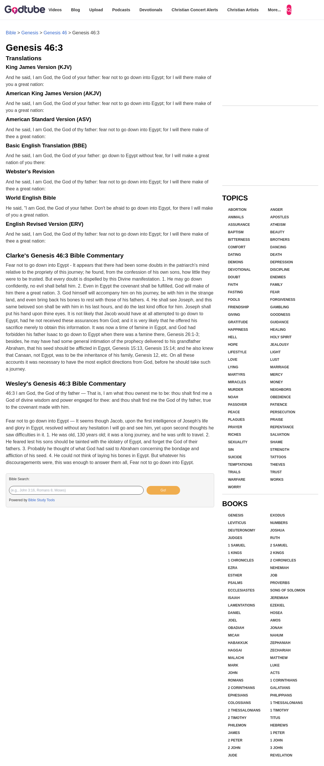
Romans (235, 680)
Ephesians (238, 695)
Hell (232, 337)
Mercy (276, 375)
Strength (279, 450)
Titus (275, 718)
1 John (276, 740)
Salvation (280, 435)
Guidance (279, 322)
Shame (276, 442)
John (233, 673)
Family (276, 285)
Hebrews (279, 725)
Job (273, 575)
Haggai (235, 650)
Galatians (280, 688)
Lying (233, 367)
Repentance (282, 427)
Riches (234, 435)
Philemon (237, 725)
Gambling (279, 307)
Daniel (234, 613)
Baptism (236, 232)
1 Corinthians (283, 680)
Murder (235, 390)
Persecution (282, 412)
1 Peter (277, 733)
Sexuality (237, 442)
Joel (232, 620)
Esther (235, 575)
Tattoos (278, 457)
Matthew (279, 658)
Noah (233, 397)
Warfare (236, 480)
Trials (234, 472)
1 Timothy (279, 710)
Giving (234, 315)
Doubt (234, 277)
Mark (233, 665)
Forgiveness (282, 300)
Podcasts (121, 9)
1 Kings (235, 553)
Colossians (239, 703)
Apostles (279, 217)
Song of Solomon (287, 590)
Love (233, 360)
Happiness (238, 330)
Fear (275, 292)
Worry (234, 487)
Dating (234, 255)
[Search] (289, 10)
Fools (234, 300)
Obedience (280, 397)
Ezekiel (277, 605)
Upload (96, 9)
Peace (234, 412)
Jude (232, 755)
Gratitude (238, 322)
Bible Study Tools (41, 500)
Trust (276, 472)
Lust (274, 360)
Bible (11, 32)
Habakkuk (238, 643)
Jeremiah (279, 598)
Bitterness (239, 240)
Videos (55, 9)
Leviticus (237, 523)
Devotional (239, 270)
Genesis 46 (55, 32)
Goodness (280, 315)
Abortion (237, 210)
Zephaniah (280, 643)
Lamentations (241, 605)
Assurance (239, 225)
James (234, 733)
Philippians (281, 695)
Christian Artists (242, 9)
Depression (281, 262)
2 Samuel (279, 545)
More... (274, 9)
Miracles (237, 382)
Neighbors (280, 390)
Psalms (235, 583)
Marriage (279, 367)
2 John (234, 748)
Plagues (236, 420)
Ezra (233, 568)
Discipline (280, 270)
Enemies (278, 277)
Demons (235, 262)
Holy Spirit (281, 337)
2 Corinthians (241, 688)
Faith (233, 285)
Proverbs (280, 583)
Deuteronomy (242, 530)
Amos (275, 620)
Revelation (281, 755)
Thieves (277, 465)
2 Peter (235, 740)
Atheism (278, 225)
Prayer (235, 427)
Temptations (240, 465)
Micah (233, 635)
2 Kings (277, 553)
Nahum (276, 635)
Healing (278, 330)
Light (275, 352)
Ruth (275, 538)
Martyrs (236, 375)
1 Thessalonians (286, 703)
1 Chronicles (241, 560)
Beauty (277, 232)
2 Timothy (237, 718)
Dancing (278, 247)
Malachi (236, 658)
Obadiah (236, 628)
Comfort (237, 247)
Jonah (276, 628)
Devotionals (150, 9)
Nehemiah (279, 568)
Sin (231, 450)
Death (276, 255)
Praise (276, 420)
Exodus (277, 515)
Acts (275, 673)
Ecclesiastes (241, 590)
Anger (276, 210)
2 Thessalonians (244, 710)
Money (276, 382)
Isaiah (234, 598)
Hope (233, 345)
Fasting (235, 292)
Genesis (29, 32)
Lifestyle (237, 352)
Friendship (238, 307)
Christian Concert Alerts (195, 9)
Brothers (280, 240)
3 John (276, 748)
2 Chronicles (283, 560)
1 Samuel (237, 545)
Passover (237, 405)
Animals (236, 217)
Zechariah (280, 650)
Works (277, 480)
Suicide (235, 457)
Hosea (276, 613)
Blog (75, 9)
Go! (163, 490)
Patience (278, 405)
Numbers (279, 523)
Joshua (277, 530)
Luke (275, 665)
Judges (235, 538)
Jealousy (279, 345)
